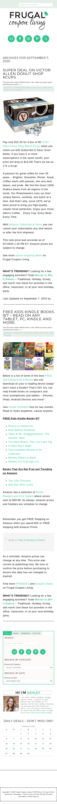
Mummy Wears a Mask (22, 457)
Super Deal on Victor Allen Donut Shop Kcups (27, 73)
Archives (36, 633)
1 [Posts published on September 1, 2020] (21, 734)
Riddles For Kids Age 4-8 (23, 461)
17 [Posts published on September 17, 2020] (36, 743)
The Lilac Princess (19, 480)
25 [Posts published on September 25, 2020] (43, 748)
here (20, 84)
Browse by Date (11, 678)
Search (7, 633)
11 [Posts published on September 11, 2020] (43, 739)
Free (41, 333)
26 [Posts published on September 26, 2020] (50, 748)
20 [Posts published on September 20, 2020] (7, 748)
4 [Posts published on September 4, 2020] (43, 734)
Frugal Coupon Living (28, 19)
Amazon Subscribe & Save (25, 224)
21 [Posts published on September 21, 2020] (14, 748)
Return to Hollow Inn (20, 426)
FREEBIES (22, 583)
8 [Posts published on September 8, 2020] (21, 739)
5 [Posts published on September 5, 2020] (50, 734)
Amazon (7, 90)
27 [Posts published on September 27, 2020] (7, 753)
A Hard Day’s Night (20, 445)
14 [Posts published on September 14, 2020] (14, 743)
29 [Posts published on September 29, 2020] (21, 753)
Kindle (46, 333)
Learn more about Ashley (41, 713)
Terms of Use (28, 794)
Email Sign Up (33, 796)
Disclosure (8, 794)
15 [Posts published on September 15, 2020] (21, 743)
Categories (25, 633)
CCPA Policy (37, 792)
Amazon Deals (44, 583)
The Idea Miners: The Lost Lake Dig (30, 441)
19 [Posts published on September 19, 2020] (50, 743)
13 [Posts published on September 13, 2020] (7, 743)
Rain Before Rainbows (22, 430)
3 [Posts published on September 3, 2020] (35, 734)
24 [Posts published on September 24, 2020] (36, 748)
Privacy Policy (48, 792)
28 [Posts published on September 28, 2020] (14, 753)
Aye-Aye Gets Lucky (20, 484)
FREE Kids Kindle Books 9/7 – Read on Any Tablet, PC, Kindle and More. (28, 317)
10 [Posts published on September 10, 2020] (36, 739)
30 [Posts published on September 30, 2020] (28, 753)
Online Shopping (17, 90)
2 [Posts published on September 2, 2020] (28, 734)
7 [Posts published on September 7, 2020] (13, 739)
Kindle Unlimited (19, 407)
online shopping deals (28, 255)
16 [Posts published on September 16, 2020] (28, 743)
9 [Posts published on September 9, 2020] (28, 739)
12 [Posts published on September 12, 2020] (50, 739)
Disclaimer (18, 794)
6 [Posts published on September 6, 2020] (6, 739)
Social (15, 633)
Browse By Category (13, 664)
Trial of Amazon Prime (30, 540)
